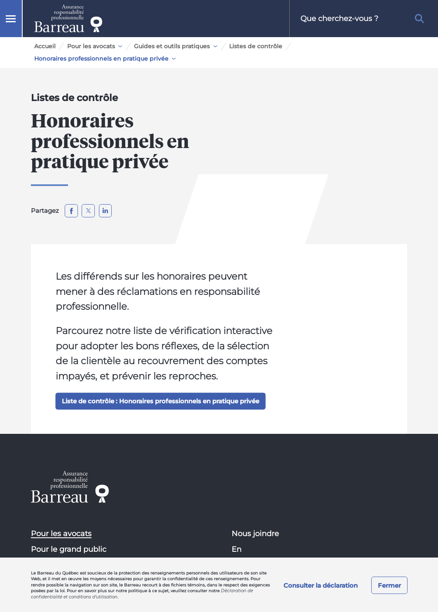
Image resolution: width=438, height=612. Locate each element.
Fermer (389, 585)
